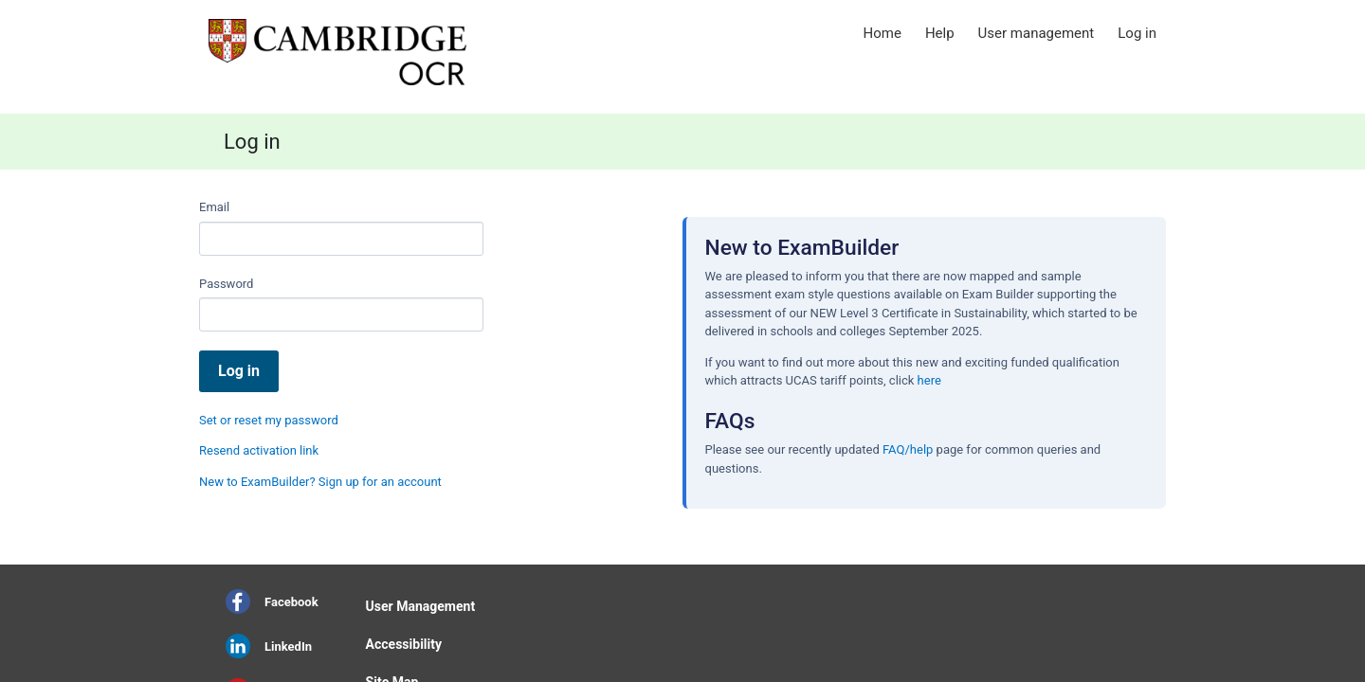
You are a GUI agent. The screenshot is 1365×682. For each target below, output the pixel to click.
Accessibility (404, 644)
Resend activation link (258, 450)
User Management (421, 606)
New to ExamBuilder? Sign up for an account (320, 482)
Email (214, 207)
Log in (1137, 33)
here (929, 380)
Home (882, 33)
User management (1036, 33)
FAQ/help (908, 449)
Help (940, 33)
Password (226, 284)
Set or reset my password (268, 420)
